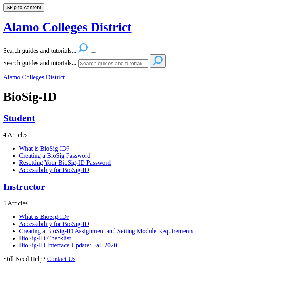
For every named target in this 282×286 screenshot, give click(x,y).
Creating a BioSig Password (54, 155)
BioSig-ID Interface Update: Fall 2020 (68, 245)
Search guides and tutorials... (40, 63)
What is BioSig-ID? (44, 148)
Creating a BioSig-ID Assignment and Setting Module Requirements (106, 231)
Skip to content (23, 7)
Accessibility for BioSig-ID (54, 169)
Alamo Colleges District (34, 77)
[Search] (113, 63)
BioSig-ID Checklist (45, 238)
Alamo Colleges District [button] (67, 27)
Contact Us (61, 258)
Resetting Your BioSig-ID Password (65, 162)
